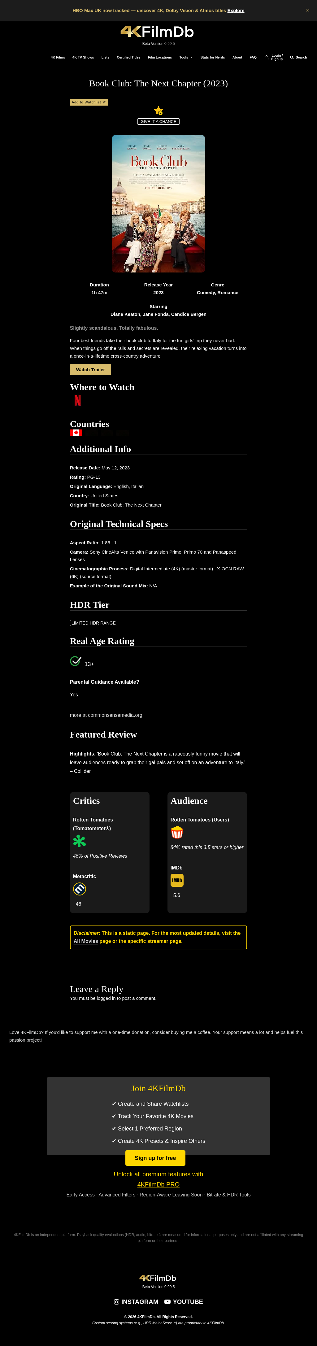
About (237, 57)
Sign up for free (155, 1158)
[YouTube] (183, 1302)
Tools (183, 57)
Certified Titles (128, 57)
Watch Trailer (90, 369)
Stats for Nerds (213, 57)
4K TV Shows (83, 57)
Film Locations (160, 57)
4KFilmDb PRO (158, 1184)
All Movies (86, 941)
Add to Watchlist (89, 102)
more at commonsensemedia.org (106, 715)
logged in (106, 998)
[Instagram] (136, 1302)
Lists (106, 57)
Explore (236, 10)
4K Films (58, 57)
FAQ (253, 57)
